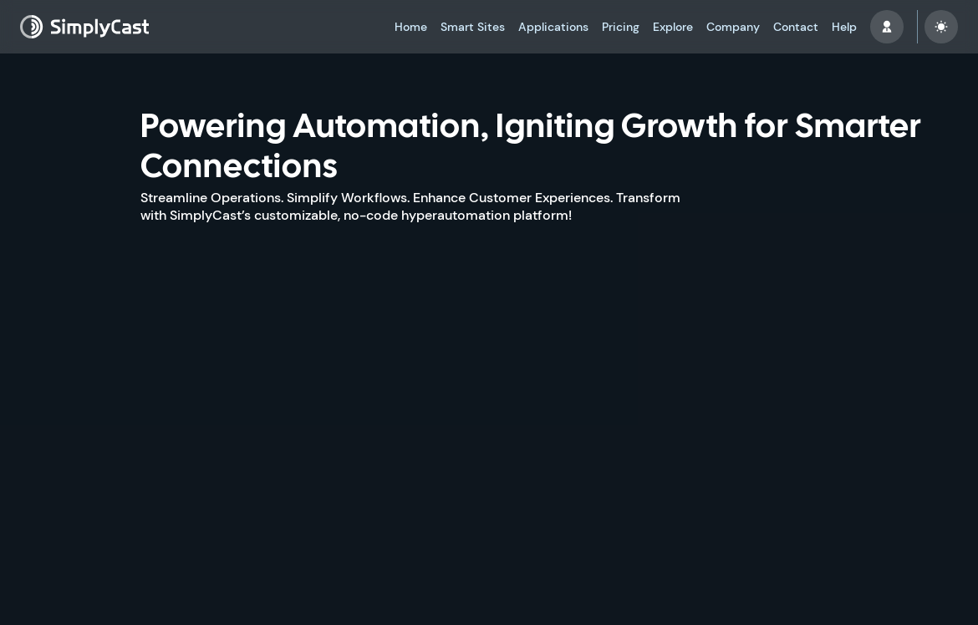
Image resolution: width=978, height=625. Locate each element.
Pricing (620, 26)
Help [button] (844, 26)
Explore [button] (673, 26)
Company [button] (733, 26)
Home (411, 26)
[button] (887, 26)
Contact (795, 26)
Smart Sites (473, 26)
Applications (553, 26)
